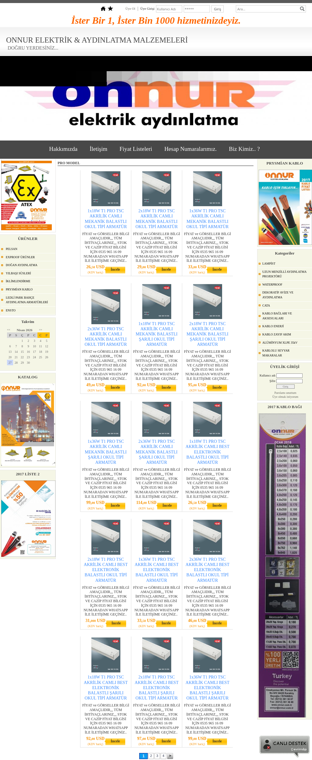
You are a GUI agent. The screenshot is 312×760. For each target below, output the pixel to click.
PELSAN (11, 249)
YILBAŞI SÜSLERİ (18, 273)
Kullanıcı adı (267, 375)
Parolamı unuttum (285, 392)
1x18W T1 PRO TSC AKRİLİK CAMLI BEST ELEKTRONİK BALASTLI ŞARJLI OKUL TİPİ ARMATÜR (106, 687)
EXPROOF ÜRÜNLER (20, 257)
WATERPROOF (272, 284)
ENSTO (11, 310)
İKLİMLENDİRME (18, 281)
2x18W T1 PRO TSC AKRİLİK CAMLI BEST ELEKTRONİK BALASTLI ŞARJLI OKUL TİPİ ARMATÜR (157, 687)
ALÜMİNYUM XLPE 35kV (280, 342)
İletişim (98, 149)
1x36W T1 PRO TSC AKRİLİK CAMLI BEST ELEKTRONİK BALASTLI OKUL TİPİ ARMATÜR (157, 570)
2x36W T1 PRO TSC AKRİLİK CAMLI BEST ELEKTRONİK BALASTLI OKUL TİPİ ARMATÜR (207, 570)
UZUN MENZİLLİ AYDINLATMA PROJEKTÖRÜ (284, 274)
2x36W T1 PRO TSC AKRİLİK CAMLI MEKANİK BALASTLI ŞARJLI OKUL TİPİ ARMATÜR (156, 452)
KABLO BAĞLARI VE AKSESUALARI (277, 316)
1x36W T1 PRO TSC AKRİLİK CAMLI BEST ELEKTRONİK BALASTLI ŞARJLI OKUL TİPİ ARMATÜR (207, 687)
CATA (266, 305)
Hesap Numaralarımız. (190, 149)
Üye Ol (130, 8)
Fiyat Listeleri (135, 149)
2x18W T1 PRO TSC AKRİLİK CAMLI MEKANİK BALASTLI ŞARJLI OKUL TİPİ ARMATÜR (207, 334)
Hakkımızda (63, 149)
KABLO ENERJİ (273, 326)
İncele (115, 269)
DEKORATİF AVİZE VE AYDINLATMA (277, 295)
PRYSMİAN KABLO (19, 289)
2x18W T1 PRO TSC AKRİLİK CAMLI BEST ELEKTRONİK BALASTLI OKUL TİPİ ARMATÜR (106, 570)
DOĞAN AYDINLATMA (21, 265)
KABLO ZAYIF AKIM (276, 334)
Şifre (272, 381)
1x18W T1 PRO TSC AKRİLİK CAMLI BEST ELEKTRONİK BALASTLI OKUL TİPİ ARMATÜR (207, 452)
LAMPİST (268, 263)
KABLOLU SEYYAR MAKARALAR (275, 353)
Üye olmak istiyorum (285, 396)
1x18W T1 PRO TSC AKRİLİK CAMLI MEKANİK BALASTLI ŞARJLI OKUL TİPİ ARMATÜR (156, 334)
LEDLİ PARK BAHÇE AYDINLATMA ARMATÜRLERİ (27, 300)
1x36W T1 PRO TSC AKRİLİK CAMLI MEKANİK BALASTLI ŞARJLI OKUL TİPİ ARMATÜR (105, 452)
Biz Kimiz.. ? (244, 149)
